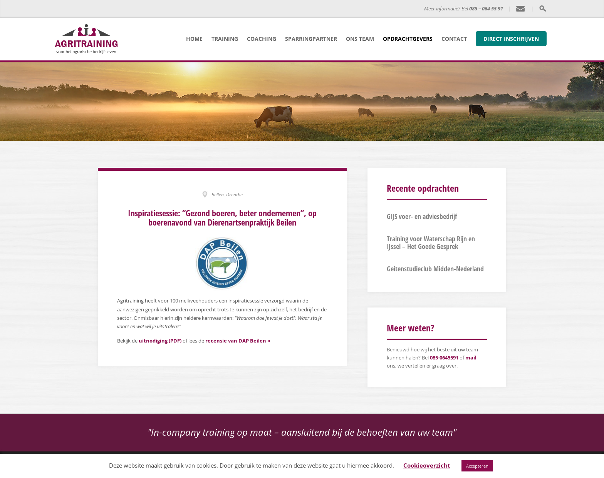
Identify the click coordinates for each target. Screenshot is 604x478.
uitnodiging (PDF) (160, 340)
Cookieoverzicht (426, 465)
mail (470, 357)
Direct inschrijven (511, 38)
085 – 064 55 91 (486, 8)
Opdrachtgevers (408, 38)
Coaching (261, 38)
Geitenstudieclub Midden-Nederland (435, 268)
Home (194, 38)
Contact (454, 38)
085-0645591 (444, 357)
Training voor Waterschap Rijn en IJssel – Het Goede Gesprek (431, 242)
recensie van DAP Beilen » (237, 340)
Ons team (360, 38)
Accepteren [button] (477, 466)
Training (224, 38)
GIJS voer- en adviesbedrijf (422, 216)
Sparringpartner (311, 38)
